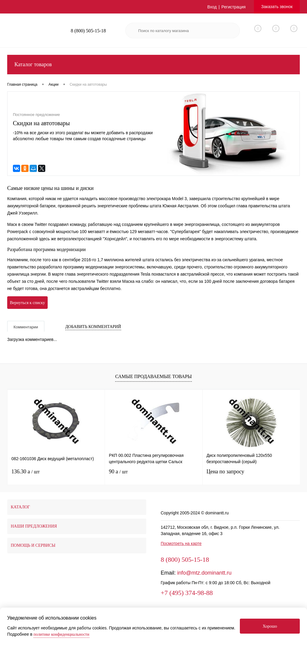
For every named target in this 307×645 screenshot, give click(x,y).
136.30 (25, 472)
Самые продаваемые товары (153, 376)
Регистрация (233, 6)
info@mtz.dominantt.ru (204, 573)
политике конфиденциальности (61, 634)
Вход (211, 6)
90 (118, 472)
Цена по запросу (225, 472)
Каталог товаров (153, 64)
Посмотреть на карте (181, 543)
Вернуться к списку (27, 302)
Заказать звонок (277, 6)
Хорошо (270, 626)
